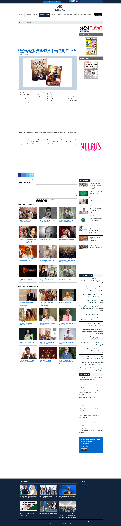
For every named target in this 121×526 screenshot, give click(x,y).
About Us (38, 521)
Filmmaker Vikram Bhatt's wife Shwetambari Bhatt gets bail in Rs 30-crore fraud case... (47, 342)
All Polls (53, 521)
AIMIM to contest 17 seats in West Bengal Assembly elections (95, 193)
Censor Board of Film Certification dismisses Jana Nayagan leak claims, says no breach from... (67, 260)
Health (53, 15)
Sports (35, 15)
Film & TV (30, 19)
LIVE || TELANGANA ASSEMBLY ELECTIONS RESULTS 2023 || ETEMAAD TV (28, 513)
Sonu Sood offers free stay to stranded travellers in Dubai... (65, 303)
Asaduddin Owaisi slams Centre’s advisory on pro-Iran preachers (95, 202)
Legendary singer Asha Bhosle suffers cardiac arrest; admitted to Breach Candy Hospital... (47, 260)
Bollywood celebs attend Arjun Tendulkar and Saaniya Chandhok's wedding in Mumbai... (47, 304)
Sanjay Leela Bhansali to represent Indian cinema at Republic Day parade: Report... (66, 362)
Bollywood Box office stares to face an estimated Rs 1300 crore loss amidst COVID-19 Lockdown (47, 51)
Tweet (31, 174)
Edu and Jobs (68, 15)
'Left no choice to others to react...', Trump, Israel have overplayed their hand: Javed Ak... (67, 323)
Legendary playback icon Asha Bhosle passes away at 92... (26, 259)
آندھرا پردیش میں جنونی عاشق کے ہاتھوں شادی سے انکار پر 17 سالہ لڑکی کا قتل (91, 350)
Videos (90, 15)
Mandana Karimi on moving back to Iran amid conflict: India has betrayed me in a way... (28, 323)
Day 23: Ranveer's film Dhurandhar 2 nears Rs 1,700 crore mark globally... (27, 279)
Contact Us (75, 521)
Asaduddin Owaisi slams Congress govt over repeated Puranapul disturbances (95, 247)
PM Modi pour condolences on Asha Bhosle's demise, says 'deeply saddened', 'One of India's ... (28, 241)
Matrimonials (51, 1)
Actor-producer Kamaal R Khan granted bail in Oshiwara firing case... (27, 362)
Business (28, 15)
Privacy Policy (68, 521)
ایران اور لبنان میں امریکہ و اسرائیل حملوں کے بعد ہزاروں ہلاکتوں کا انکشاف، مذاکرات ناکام (92, 288)
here (49, 199)
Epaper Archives (60, 521)
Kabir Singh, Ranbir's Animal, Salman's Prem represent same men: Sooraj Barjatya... (47, 323)
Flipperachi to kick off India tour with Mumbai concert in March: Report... (66, 342)
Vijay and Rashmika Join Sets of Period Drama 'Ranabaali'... (27, 221)
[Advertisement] (30, 8)
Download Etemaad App (84, 521)
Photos (83, 15)
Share (23, 174)
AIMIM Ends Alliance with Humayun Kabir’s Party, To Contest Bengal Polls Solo (95, 185)
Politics (76, 15)
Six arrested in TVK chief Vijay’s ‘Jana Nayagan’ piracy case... (66, 221)
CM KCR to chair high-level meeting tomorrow (90, 404)
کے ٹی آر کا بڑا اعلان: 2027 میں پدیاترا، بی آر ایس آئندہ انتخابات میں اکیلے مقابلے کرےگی (91, 281)
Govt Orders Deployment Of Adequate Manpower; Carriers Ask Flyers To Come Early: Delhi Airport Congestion (91, 430)
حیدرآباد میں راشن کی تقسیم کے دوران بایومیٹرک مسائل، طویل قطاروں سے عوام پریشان (91, 331)
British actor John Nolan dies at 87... (48, 239)
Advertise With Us (45, 521)
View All (75, 481)
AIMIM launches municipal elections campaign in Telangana (95, 220)
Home (19, 19)
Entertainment (44, 15)
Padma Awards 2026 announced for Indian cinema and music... (47, 361)
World (21, 15)
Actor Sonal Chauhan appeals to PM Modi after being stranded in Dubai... (28, 342)
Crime (59, 15)
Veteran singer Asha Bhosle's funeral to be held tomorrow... (48, 221)
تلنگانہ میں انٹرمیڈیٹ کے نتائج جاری (93, 314)
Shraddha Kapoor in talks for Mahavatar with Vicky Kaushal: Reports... (46, 279)
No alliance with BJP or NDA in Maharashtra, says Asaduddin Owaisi (95, 239)
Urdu (45, 1)
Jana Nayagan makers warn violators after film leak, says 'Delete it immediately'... (67, 279)
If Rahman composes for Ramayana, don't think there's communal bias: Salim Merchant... (28, 304)
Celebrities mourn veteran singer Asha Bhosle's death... (66, 240)
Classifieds (58, 1)
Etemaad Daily (84, 484)
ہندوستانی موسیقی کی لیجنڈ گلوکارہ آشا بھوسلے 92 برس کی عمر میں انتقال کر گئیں (91, 308)
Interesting (29, 22)
